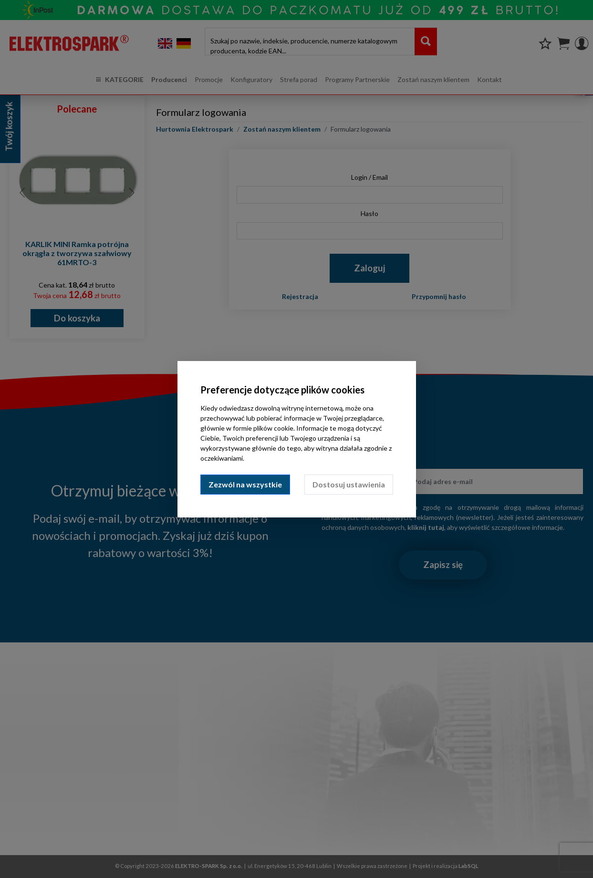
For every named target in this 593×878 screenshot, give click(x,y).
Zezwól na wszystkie (245, 484)
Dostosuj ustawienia (348, 484)
